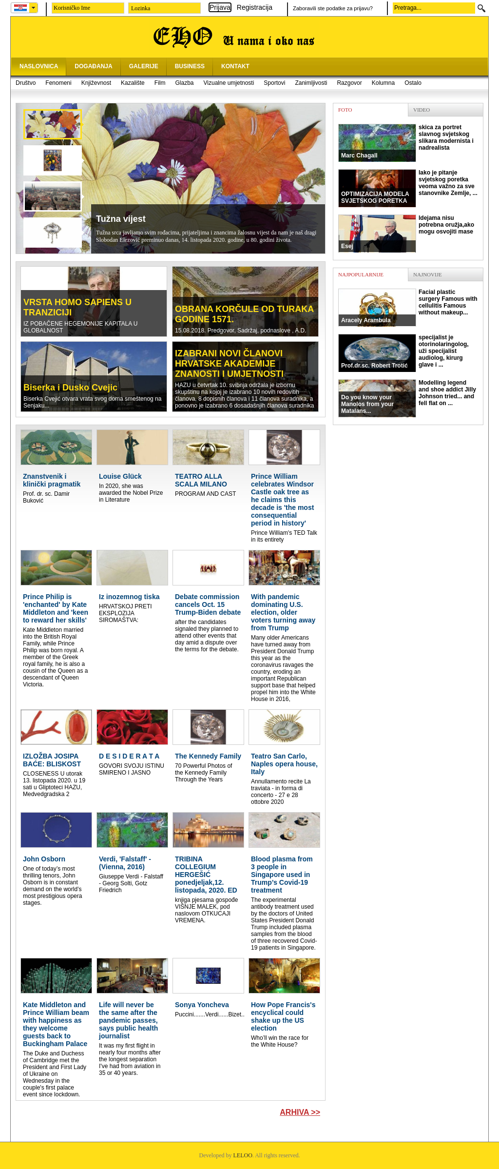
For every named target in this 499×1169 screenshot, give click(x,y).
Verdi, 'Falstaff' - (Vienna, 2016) (125, 863)
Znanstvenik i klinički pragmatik (51, 480)
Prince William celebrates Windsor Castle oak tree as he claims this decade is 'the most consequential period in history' (282, 499)
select (33, 7)
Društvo (26, 82)
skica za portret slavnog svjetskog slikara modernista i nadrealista (406, 143)
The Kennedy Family (208, 756)
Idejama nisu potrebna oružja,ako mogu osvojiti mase (406, 233)
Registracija (254, 7)
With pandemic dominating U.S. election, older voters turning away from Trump (283, 612)
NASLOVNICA (38, 66)
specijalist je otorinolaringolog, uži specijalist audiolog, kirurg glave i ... (403, 353)
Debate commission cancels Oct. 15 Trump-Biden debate (208, 604)
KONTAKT (235, 66)
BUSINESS (190, 66)
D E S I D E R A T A (129, 756)
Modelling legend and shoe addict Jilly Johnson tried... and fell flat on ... (407, 398)
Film (160, 82)
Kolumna (383, 82)
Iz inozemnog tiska (129, 597)
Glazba (184, 82)
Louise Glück (120, 476)
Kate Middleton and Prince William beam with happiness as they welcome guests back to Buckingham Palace (56, 1024)
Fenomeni (58, 82)
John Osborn (44, 859)
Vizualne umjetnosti (229, 82)
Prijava (220, 7)
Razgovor (349, 82)
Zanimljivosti (311, 82)
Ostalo (413, 82)
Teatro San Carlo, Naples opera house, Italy (284, 764)
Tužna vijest (121, 219)
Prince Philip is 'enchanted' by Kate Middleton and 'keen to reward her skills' (55, 608)
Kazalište (133, 82)
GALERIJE (143, 66)
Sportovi (274, 82)
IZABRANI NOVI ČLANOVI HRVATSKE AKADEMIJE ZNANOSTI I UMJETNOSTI (229, 364)
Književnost (96, 82)
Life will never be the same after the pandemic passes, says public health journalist (128, 1020)
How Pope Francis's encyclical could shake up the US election (283, 1016)
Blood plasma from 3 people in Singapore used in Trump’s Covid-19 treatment (282, 874)
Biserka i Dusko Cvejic (70, 387)
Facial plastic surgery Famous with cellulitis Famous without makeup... (408, 308)
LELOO (242, 1155)
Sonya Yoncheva (202, 1005)
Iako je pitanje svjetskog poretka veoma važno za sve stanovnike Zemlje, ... (408, 188)
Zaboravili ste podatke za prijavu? (333, 8)
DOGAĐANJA (93, 66)
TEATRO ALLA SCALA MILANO (201, 480)
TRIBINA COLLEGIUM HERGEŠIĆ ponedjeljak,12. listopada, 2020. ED (206, 874)
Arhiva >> (300, 1112)
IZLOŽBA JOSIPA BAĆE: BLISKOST (52, 760)
